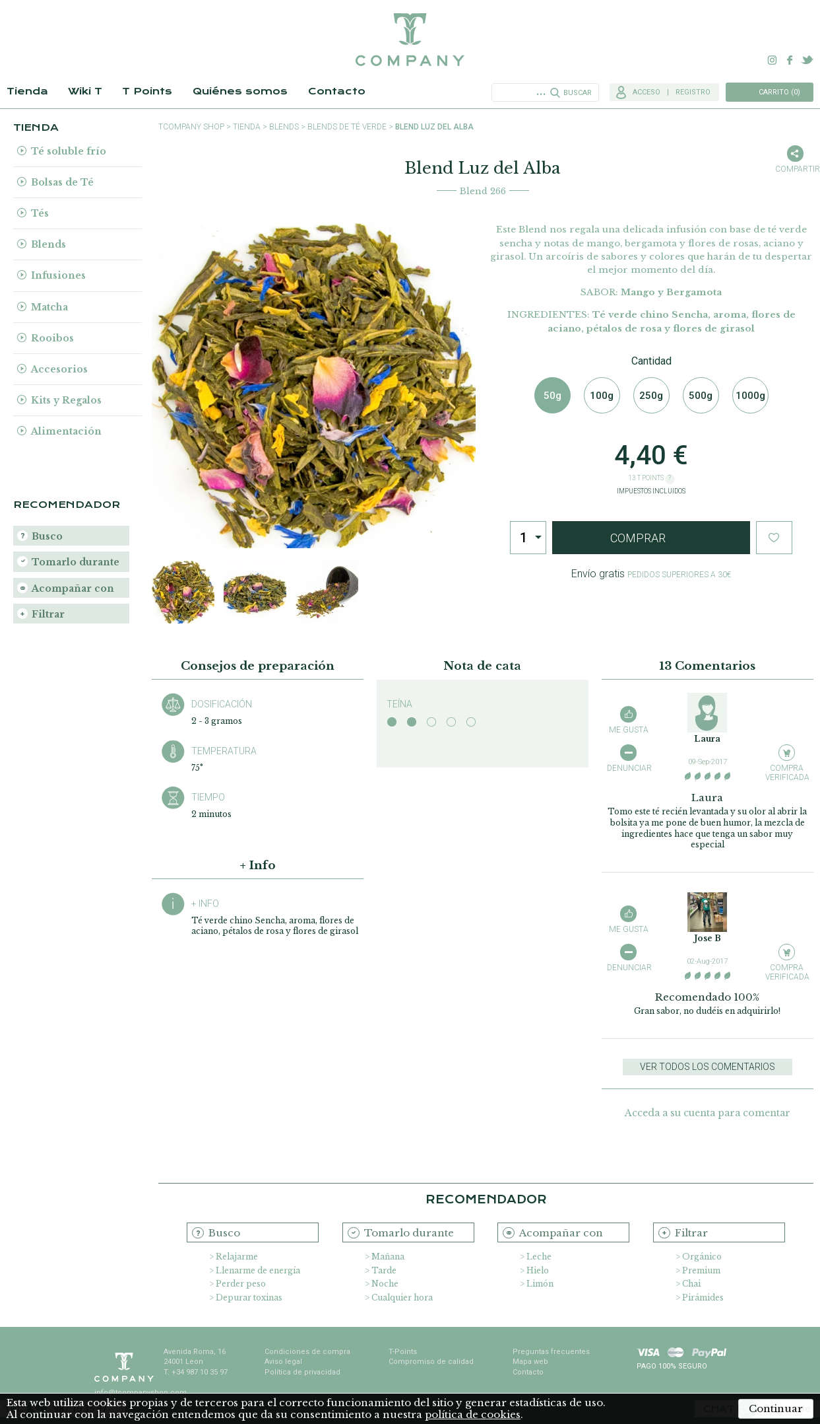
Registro (693, 92)
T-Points (403, 1351)
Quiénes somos (240, 91)
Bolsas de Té (62, 182)
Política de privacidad (302, 1372)
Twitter (806, 60)
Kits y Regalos (66, 400)
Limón (539, 1284)
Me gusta (628, 729)
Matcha (49, 307)
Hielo (537, 1270)
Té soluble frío (68, 151)
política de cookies (472, 1414)
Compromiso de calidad (431, 1361)
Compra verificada (786, 772)
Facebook (789, 60)
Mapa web (530, 1361)
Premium (701, 1270)
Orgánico (702, 1257)
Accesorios (59, 369)
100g (602, 396)
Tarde (383, 1270)
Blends (48, 244)
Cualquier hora (402, 1297)
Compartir (795, 169)
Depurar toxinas (249, 1297)
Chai (691, 1284)
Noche (384, 1284)
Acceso (646, 92)
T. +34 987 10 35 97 (196, 1372)
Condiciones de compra (307, 1351)
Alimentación (66, 431)
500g (700, 396)
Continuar (776, 1408)
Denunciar (628, 768)
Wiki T (85, 91)
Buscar (577, 93)
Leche (539, 1257)
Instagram (772, 60)
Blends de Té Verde (347, 126)
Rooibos (52, 338)
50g (552, 396)
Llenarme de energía (258, 1270)
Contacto (336, 91)
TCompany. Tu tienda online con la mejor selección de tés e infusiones (410, 39)
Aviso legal (283, 1361)
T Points (147, 91)
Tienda (27, 91)
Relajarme (237, 1257)
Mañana (387, 1257)
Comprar (638, 538)
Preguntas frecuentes (551, 1351)
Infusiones (58, 275)
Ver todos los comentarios (707, 1066)
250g (651, 396)
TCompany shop (191, 126)
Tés (40, 213)
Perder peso (241, 1284)
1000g (750, 396)
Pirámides (703, 1297)
